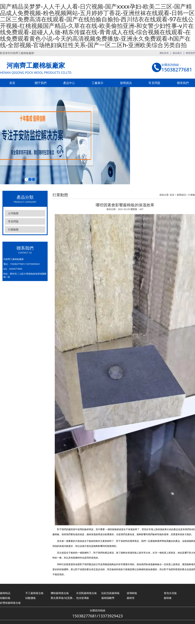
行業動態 (13, 229)
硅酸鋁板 (5, 598)
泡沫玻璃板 (82, 598)
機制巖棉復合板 (60, 593)
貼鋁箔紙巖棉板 (110, 593)
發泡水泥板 (170, 593)
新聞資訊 (126, 83)
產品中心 (69, 83)
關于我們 (40, 83)
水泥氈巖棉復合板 (86, 593)
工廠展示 (97, 83)
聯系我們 (190, 52)
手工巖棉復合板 (34, 593)
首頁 (12, 83)
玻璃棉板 (132, 593)
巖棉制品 (5, 593)
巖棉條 (168, 598)
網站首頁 (164, 52)
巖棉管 (131, 598)
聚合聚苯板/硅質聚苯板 (64, 598)
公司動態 (13, 213)
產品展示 (177, 52)
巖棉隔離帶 (107, 598)
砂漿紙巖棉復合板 (10, 603)
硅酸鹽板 (30, 598)
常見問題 (154, 83)
